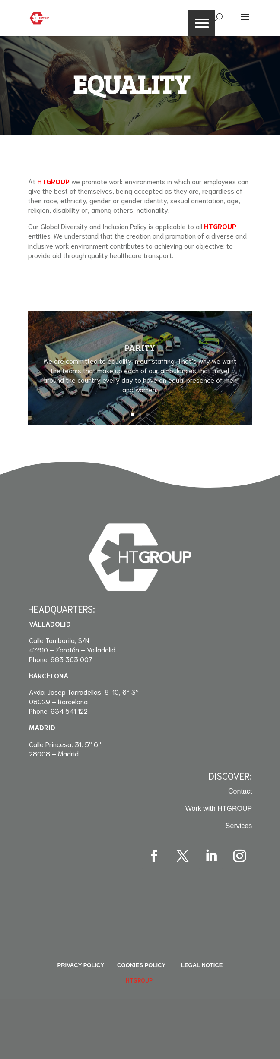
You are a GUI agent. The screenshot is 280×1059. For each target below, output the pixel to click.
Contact (240, 791)
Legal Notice (202, 965)
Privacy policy (80, 965)
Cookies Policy (141, 965)
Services (239, 825)
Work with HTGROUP (218, 808)
